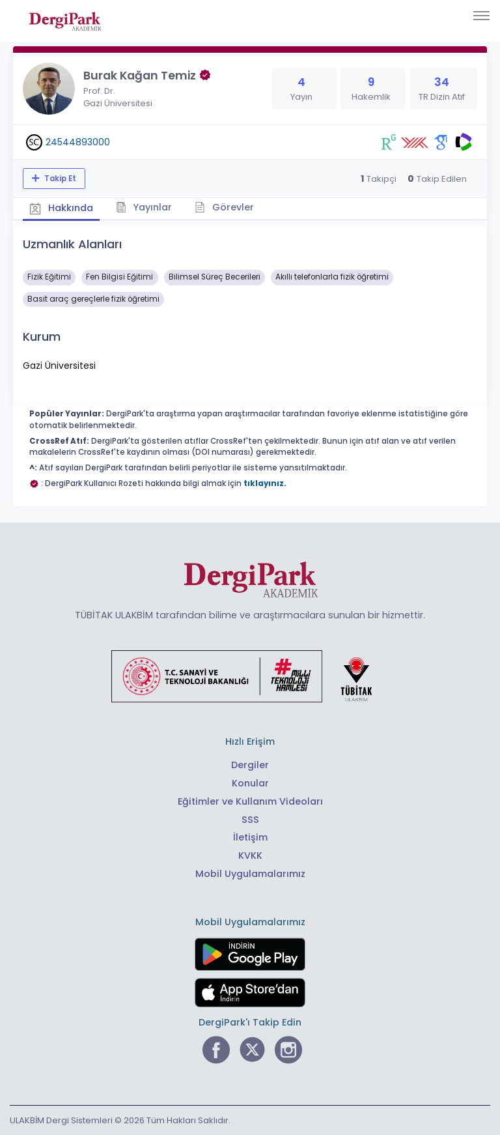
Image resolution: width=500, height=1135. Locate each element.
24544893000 (78, 142)
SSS (250, 819)
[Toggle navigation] (481, 15)
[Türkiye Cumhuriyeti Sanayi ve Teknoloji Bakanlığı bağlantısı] (250, 675)
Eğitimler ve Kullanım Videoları (250, 801)
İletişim (250, 837)
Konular (250, 783)
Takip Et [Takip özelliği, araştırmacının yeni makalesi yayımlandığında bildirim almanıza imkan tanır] (59, 178)
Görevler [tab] (224, 207)
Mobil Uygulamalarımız (250, 873)
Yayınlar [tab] (144, 207)
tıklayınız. (264, 483)
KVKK (250, 855)
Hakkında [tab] (61, 207)
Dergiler (250, 764)
